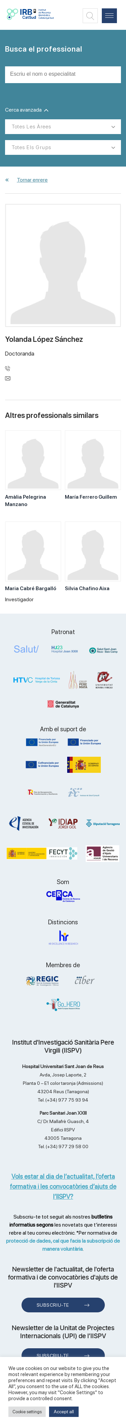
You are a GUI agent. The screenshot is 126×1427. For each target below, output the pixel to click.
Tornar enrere (32, 180)
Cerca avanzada (26, 110)
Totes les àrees (31, 127)
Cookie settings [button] (27, 1411)
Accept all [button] (64, 1411)
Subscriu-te (53, 1305)
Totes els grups (31, 147)
